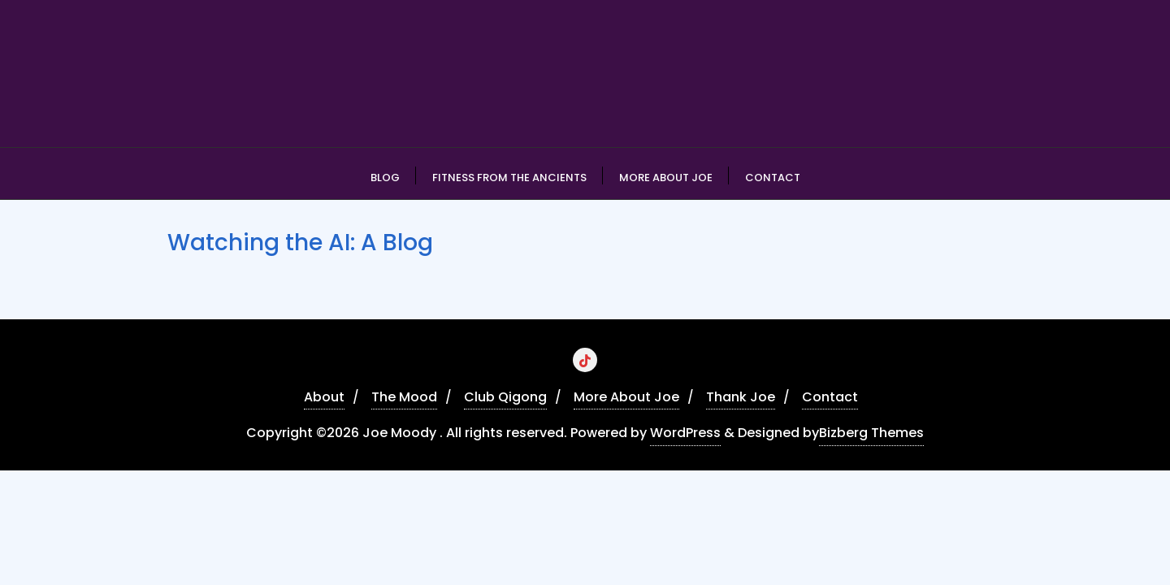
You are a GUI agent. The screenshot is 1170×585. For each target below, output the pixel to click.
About (324, 397)
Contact (830, 397)
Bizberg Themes (871, 432)
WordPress (685, 432)
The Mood (404, 397)
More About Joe (626, 397)
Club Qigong (505, 397)
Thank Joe (740, 397)
